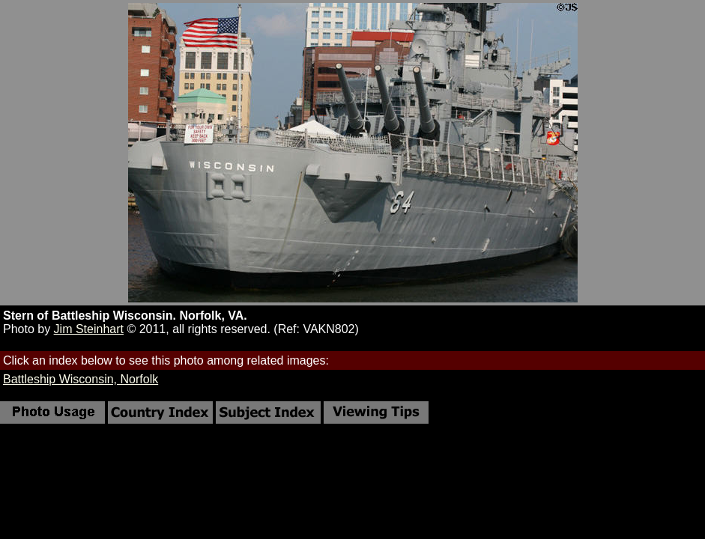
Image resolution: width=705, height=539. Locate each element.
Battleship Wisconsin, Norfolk (80, 379)
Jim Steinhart (89, 329)
